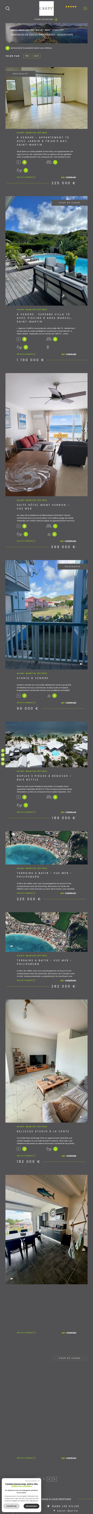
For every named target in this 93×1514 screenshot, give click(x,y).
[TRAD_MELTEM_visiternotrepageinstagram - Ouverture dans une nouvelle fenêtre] (3, 755)
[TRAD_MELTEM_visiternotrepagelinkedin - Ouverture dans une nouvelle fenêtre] (3, 763)
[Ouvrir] (7, 8)
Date (36, 56)
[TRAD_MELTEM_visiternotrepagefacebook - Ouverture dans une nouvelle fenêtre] (3, 750)
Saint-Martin (67, 1510)
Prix (27, 56)
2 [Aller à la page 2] (49, 1479)
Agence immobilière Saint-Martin (27, 30)
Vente (47, 30)
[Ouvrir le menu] (85, 8)
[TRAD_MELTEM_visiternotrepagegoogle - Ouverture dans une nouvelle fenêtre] (3, 759)
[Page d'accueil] (46, 8)
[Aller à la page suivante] (54, 1479)
